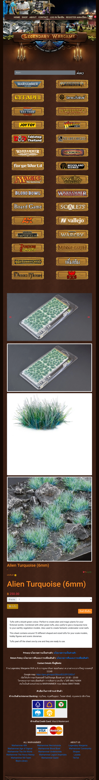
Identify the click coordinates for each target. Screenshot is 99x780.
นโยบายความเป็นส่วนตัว (65, 653)
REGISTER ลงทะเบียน (76, 17)
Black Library (21, 761)
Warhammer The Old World (19, 751)
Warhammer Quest (49, 758)
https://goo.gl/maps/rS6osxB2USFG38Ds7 (55, 674)
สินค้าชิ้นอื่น (85, 611)
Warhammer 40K (19, 745)
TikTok (76, 758)
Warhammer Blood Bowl (49, 748)
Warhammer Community (80, 748)
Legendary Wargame (78, 745)
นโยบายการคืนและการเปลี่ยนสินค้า (72, 658)
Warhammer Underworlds (50, 751)
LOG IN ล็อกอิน (57, 17)
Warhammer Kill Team (21, 758)
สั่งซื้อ (12, 606)
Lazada (77, 754)
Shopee (76, 751)
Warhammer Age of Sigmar (20, 748)
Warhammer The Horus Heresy (20, 754)
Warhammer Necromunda (49, 745)
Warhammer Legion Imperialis (53, 754)
